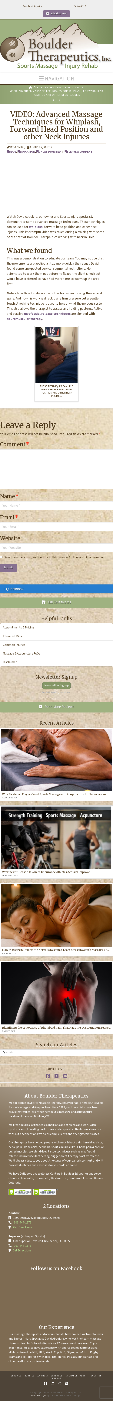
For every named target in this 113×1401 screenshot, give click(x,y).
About (83, 1376)
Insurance (71, 1376)
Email (9, 517)
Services (16, 1376)
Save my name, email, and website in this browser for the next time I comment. (55, 557)
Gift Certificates (56, 602)
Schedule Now (56, 13)
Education (26, 152)
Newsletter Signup (56, 685)
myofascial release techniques (47, 313)
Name (9, 496)
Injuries (29, 1376)
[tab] (56, 588)
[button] (56, 78)
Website (10, 538)
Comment (14, 444)
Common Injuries (14, 645)
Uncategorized (48, 152)
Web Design (38, 1395)
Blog (11, 152)
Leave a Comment (78, 152)
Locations (43, 1376)
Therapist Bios (12, 636)
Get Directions (22, 1227)
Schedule (56, 1376)
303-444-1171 (22, 1222)
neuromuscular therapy (24, 318)
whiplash (36, 227)
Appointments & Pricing (18, 627)
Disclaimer (10, 662)
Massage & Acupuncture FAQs (21, 653)
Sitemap (56, 1378)
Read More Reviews (56, 706)
